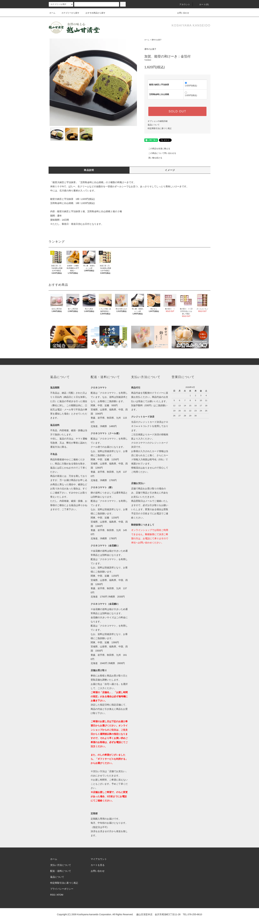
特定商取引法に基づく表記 (159, 128)
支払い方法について (60, 865)
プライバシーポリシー (61, 888)
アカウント (182, 4)
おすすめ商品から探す (93, 13)
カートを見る (98, 865)
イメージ (170, 170)
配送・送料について (60, 871)
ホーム (52, 13)
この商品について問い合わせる (160, 153)
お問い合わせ (181, 13)
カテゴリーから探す (68, 13)
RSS (52, 894)
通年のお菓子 (157, 40)
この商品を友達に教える (157, 148)
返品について (154, 125)
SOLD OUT (177, 111)
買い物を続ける (153, 158)
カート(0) (202, 4)
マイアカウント (99, 859)
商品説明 (89, 170)
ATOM (60, 894)
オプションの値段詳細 (157, 121)
